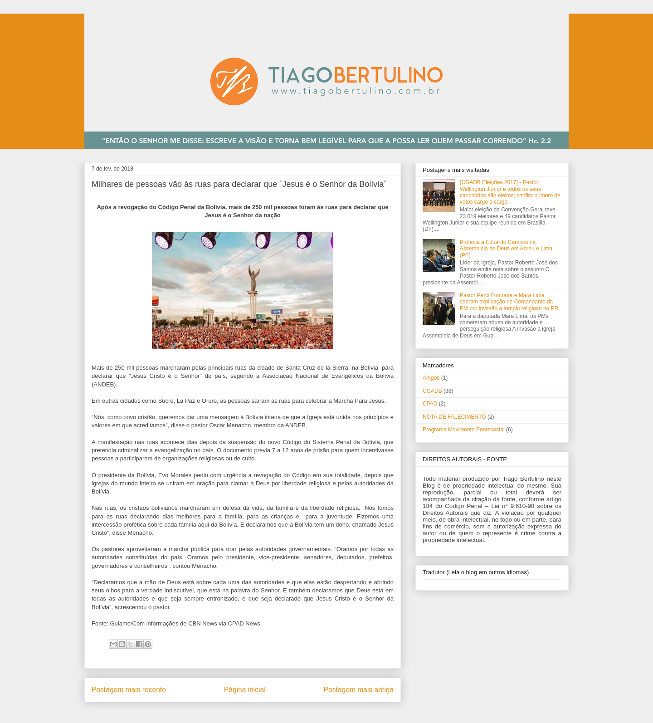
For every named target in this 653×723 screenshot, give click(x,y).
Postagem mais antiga (359, 690)
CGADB (432, 391)
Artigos (431, 378)
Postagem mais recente (129, 690)
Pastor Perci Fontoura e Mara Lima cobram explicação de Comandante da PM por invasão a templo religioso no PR (509, 302)
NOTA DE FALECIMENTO (454, 417)
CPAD (430, 404)
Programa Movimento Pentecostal (464, 429)
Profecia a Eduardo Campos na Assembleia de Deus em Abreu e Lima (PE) (506, 249)
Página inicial (245, 690)
